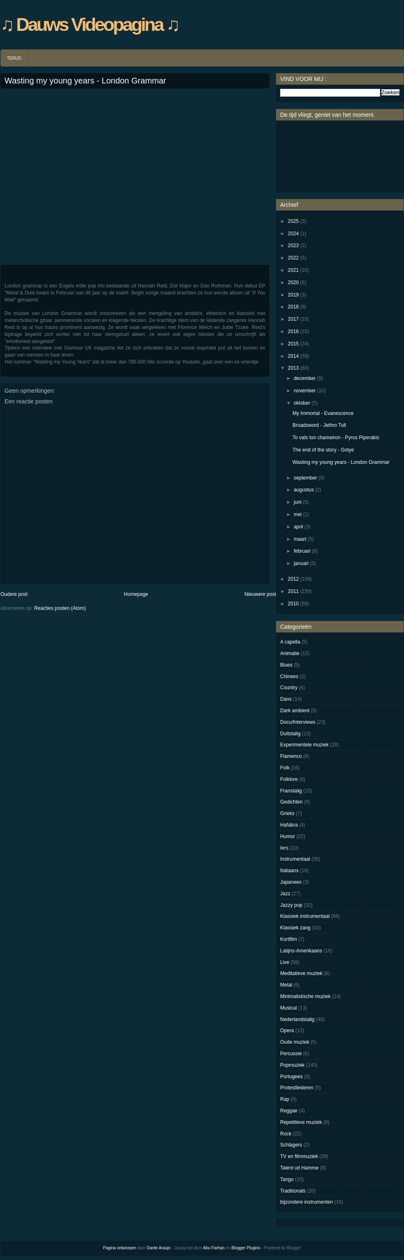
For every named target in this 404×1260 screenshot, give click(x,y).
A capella (290, 642)
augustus (304, 490)
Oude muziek (294, 1042)
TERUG (14, 58)
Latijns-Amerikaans (301, 951)
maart (300, 539)
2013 (293, 368)
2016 (293, 331)
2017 (293, 319)
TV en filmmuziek (299, 1156)
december (305, 378)
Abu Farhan (214, 1248)
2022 (293, 258)
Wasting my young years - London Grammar (85, 80)
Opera (287, 1030)
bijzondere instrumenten (306, 1202)
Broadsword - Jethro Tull (319, 425)
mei (298, 514)
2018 (293, 307)
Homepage (136, 594)
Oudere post (14, 594)
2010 (293, 604)
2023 (293, 245)
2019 (293, 295)
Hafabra (289, 825)
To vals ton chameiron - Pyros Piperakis (336, 437)
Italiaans (289, 870)
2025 (293, 221)
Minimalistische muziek (305, 996)
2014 (293, 356)
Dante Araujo (159, 1248)
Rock (285, 1134)
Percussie (291, 1053)
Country (288, 687)
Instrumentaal (295, 859)
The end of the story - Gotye (323, 450)
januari (301, 563)
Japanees (291, 882)
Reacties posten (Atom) (60, 608)
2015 (293, 344)
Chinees (289, 676)
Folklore (289, 779)
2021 (293, 270)
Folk (285, 768)
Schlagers (291, 1145)
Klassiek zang (295, 928)
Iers (284, 848)
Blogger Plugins (245, 1248)
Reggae (288, 1111)
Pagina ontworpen (120, 1248)
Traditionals (293, 1191)
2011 (293, 591)
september (305, 478)
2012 (293, 579)
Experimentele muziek (304, 745)
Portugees (291, 1076)
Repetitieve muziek (301, 1122)
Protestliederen (296, 1088)
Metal (286, 985)
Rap (284, 1099)
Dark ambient (294, 710)
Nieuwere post (260, 594)
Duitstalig (290, 734)
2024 (293, 233)
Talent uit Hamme (299, 1168)
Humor (287, 836)
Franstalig (291, 791)
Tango (287, 1179)
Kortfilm (288, 939)
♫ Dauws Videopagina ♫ (89, 24)
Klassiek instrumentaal (305, 916)
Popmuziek (292, 1065)
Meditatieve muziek (301, 973)
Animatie (290, 653)
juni (298, 502)
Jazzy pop (291, 905)
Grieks (287, 813)
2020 (293, 282)
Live (284, 962)
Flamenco (291, 756)
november (305, 391)
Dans (286, 699)
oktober (302, 403)
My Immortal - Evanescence (323, 413)
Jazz (285, 893)
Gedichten (291, 802)
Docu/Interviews (297, 722)
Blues (286, 665)
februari (302, 551)
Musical (288, 1008)
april (298, 527)
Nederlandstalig (297, 1019)
